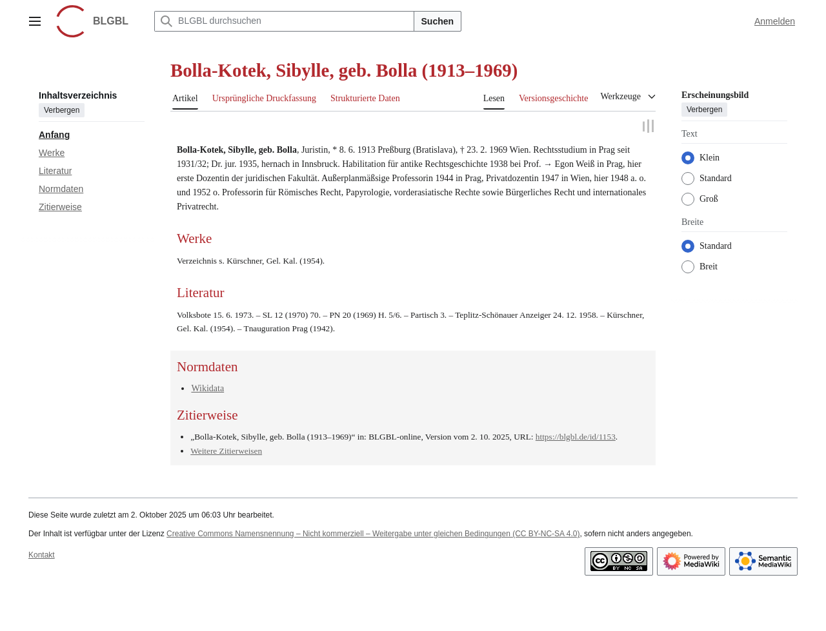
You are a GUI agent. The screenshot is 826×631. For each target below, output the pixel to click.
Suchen (437, 21)
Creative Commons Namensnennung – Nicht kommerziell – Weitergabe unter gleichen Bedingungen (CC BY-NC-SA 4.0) (372, 533)
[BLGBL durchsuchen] (284, 21)
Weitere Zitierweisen (226, 451)
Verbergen (61, 110)
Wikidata (207, 388)
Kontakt (41, 554)
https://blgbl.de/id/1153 (576, 436)
